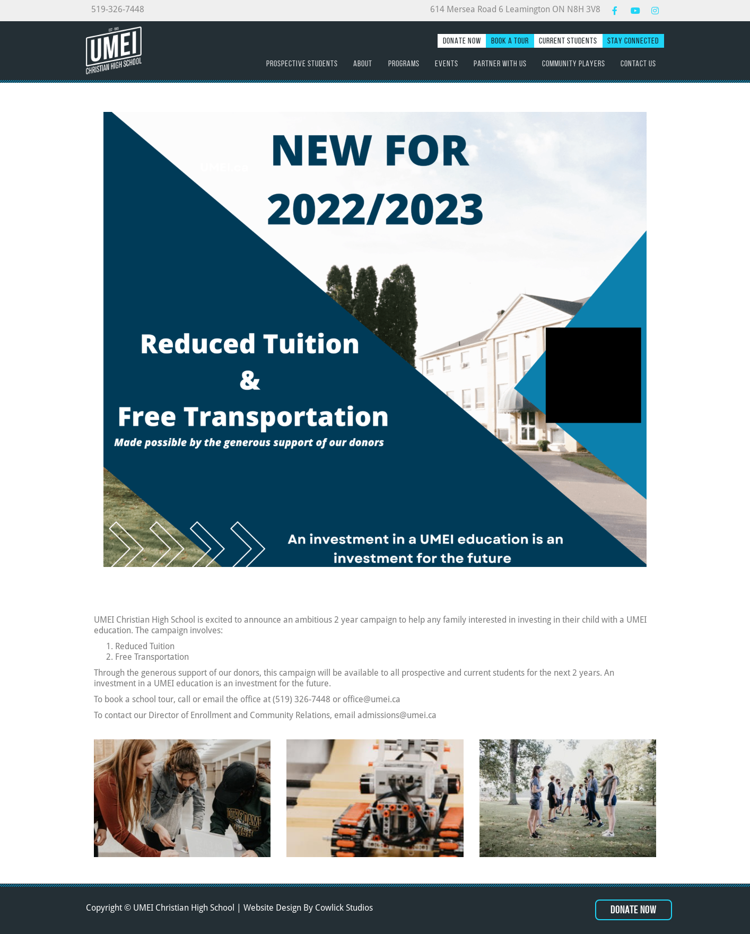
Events (446, 63)
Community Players (573, 63)
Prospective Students (302, 63)
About (362, 63)
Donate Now (462, 40)
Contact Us (638, 63)
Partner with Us (500, 63)
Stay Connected (633, 40)
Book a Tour (510, 40)
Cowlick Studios (344, 908)
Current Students (568, 40)
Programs (404, 63)
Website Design (272, 908)
